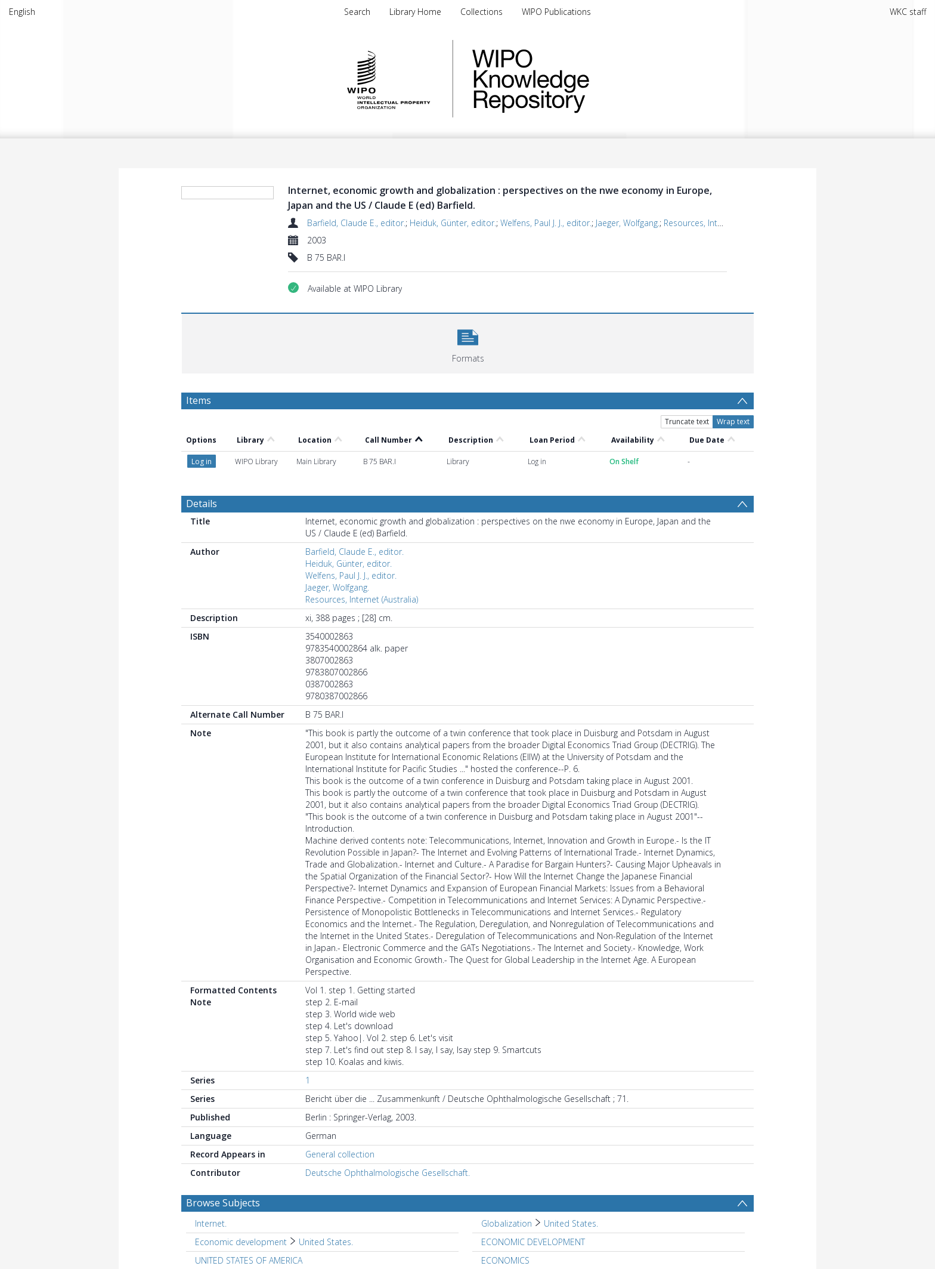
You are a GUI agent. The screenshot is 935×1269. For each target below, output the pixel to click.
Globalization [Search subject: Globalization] (506, 1223)
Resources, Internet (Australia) (720, 223)
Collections (481, 11)
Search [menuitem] (357, 11)
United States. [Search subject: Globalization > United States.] (571, 1223)
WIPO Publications (556, 11)
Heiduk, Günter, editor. (453, 223)
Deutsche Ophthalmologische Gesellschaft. (387, 1172)
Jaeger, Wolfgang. (628, 223)
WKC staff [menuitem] (908, 11)
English (22, 11)
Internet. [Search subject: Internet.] (211, 1223)
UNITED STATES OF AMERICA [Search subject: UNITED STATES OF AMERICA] (248, 1260)
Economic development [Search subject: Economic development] (241, 1242)
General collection (339, 1154)
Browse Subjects (223, 1202)
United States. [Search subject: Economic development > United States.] (326, 1242)
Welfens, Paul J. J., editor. (546, 223)
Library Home (415, 11)
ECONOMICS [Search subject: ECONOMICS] (505, 1260)
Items (198, 400)
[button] (468, 342)
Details (201, 503)
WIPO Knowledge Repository (579, 79)
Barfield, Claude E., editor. (356, 223)
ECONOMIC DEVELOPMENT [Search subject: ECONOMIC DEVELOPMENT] (533, 1242)
